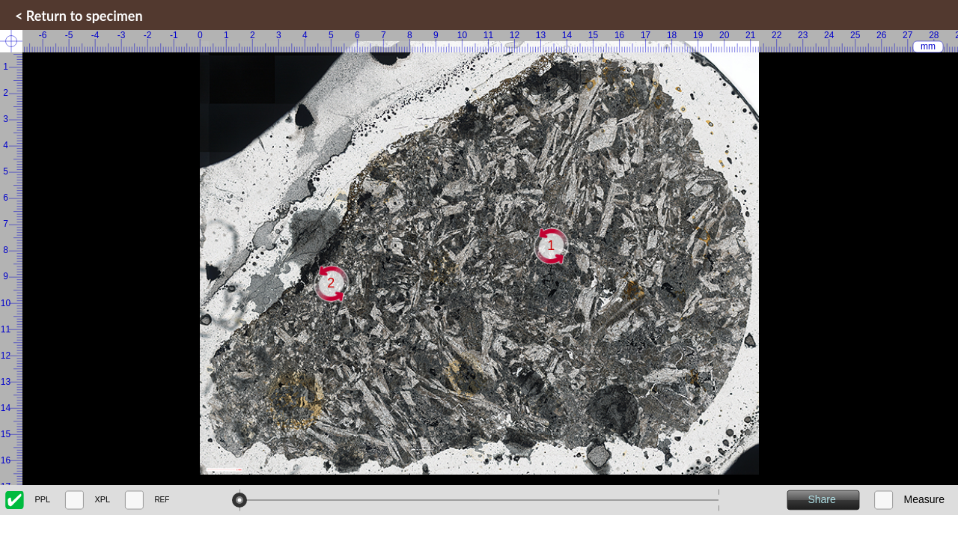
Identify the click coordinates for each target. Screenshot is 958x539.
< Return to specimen (79, 15)
